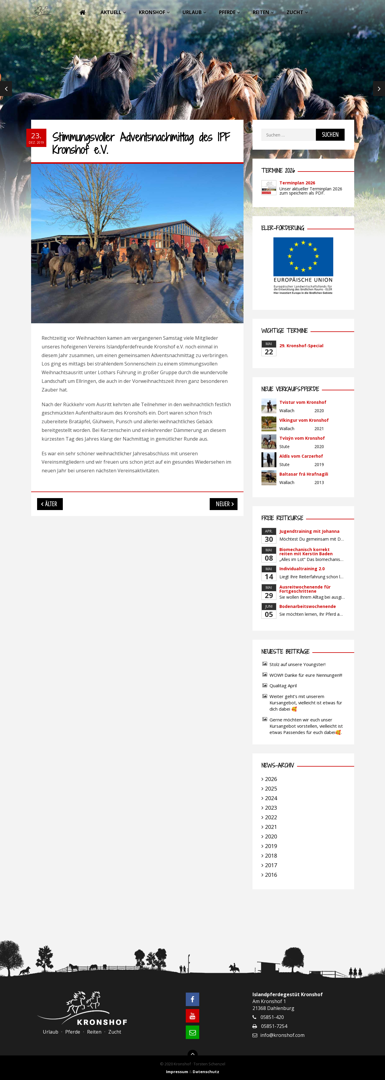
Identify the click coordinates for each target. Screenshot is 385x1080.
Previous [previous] (6, 89)
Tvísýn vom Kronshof (302, 438)
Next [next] (379, 89)
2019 (271, 846)
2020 (271, 836)
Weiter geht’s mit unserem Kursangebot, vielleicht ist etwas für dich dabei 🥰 (306, 702)
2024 (271, 798)
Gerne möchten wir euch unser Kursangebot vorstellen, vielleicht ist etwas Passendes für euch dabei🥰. (306, 726)
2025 (271, 788)
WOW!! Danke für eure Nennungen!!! (306, 675)
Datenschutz (206, 1071)
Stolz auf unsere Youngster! (297, 664)
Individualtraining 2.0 (302, 568)
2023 (271, 807)
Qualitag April (283, 685)
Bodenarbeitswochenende (307, 606)
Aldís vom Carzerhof (301, 456)
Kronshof (152, 12)
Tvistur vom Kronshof (302, 402)
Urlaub (192, 12)
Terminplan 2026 (297, 183)
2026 (271, 778)
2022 (271, 817)
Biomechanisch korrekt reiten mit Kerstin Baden (306, 551)
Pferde (227, 12)
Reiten (261, 12)
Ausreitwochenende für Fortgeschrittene (305, 589)
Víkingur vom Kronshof (304, 420)
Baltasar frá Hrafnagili (303, 474)
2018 (271, 855)
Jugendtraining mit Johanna (309, 531)
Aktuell (111, 12)
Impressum (177, 1071)
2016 (271, 874)
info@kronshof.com (282, 1035)
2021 (271, 826)
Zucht (295, 12)
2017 (271, 865)
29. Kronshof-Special (301, 345)
